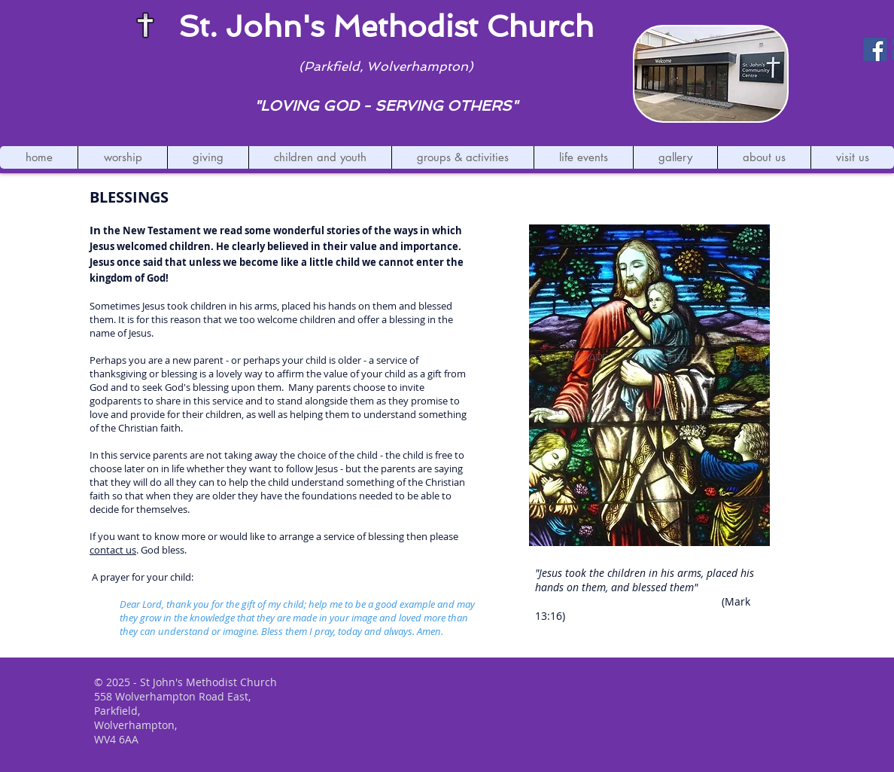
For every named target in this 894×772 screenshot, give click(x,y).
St (193, 26)
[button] (122, 157)
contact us (113, 550)
